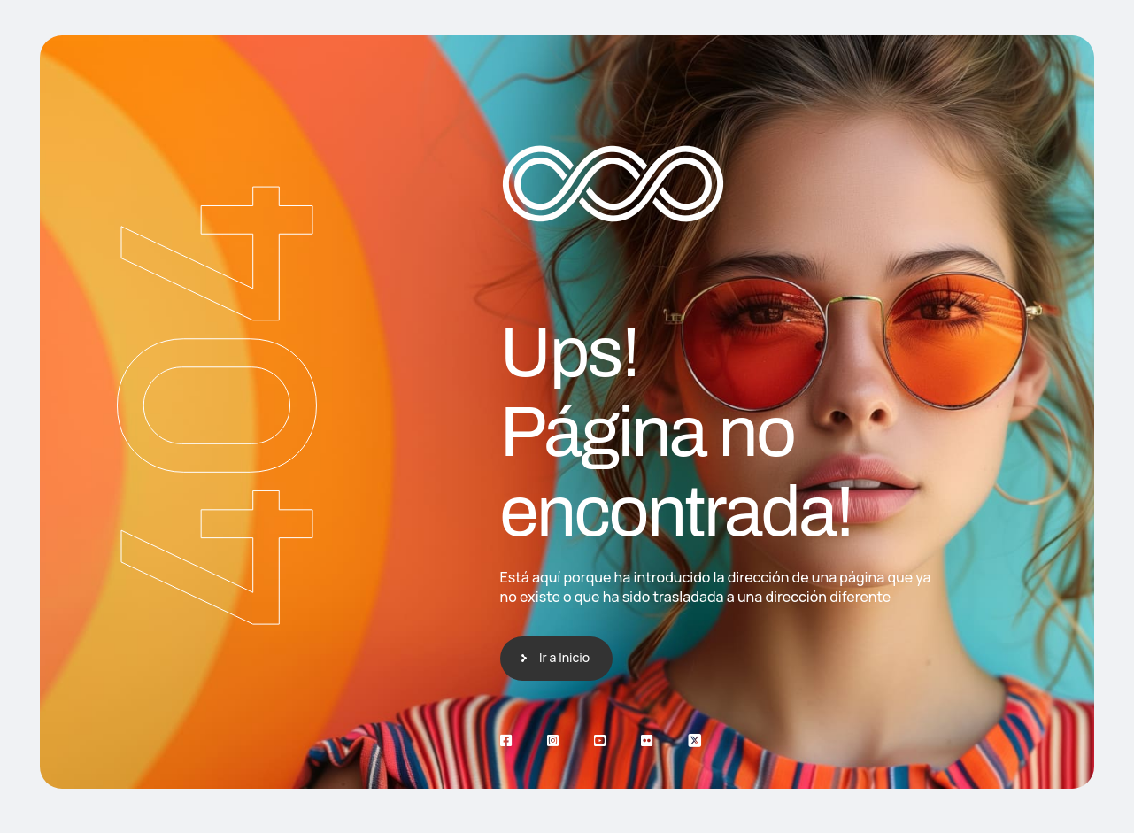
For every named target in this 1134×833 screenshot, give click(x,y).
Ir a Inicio (564, 657)
